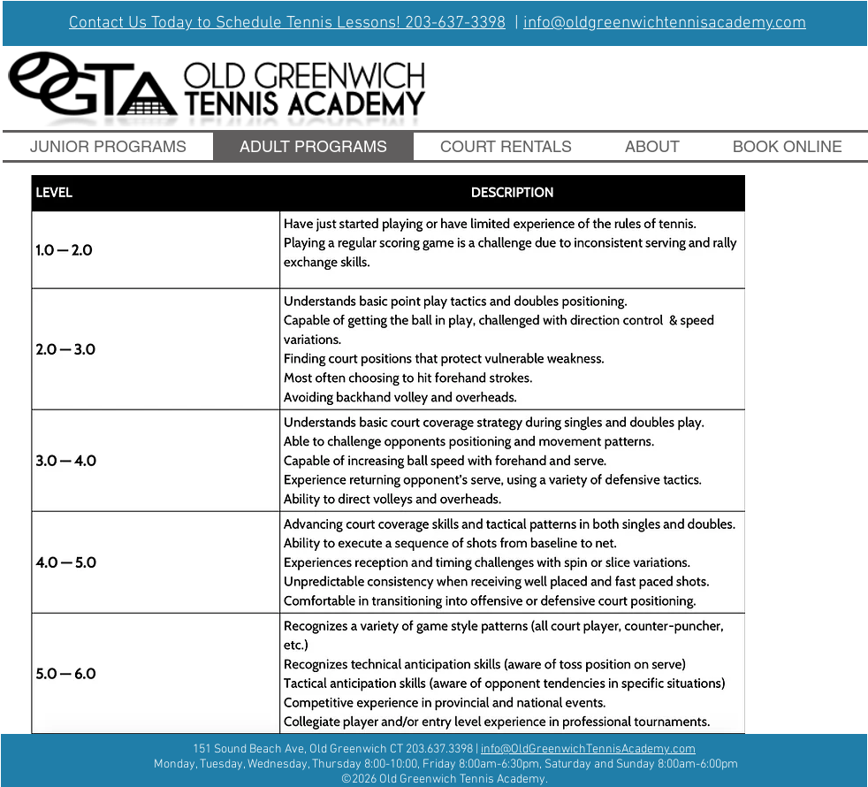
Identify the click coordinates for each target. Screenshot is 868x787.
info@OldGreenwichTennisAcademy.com (588, 749)
